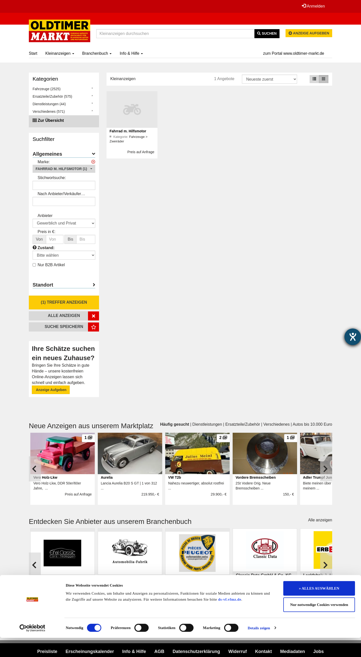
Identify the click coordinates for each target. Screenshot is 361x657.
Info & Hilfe (131, 53)
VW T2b (174, 477)
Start (33, 53)
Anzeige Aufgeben (50, 390)
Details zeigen (259, 647)
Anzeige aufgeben (309, 33)
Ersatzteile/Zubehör (242, 424)
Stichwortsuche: (52, 178)
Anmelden (313, 6)
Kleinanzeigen (59, 53)
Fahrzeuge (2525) (46, 89)
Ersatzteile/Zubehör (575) (52, 96)
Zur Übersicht (51, 120)
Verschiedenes (276, 424)
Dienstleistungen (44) (49, 104)
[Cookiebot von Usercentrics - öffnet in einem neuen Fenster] (32, 647)
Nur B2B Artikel (49, 265)
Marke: (44, 162)
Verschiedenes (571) (49, 112)
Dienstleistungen (207, 424)
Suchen (267, 33)
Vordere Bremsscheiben (256, 477)
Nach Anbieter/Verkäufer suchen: (59, 194)
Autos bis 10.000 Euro (312, 424)
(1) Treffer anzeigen (64, 302)
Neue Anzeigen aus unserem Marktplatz (91, 426)
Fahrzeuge (137, 137)
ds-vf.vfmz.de (229, 619)
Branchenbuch (97, 53)
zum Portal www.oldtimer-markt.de (293, 53)
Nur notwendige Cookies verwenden (319, 624)
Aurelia (107, 477)
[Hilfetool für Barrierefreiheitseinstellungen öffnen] (352, 336)
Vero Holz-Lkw (45, 477)
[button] (64, 169)
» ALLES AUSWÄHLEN (319, 608)
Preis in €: (46, 232)
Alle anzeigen (320, 520)
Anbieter (45, 215)
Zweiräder (117, 141)
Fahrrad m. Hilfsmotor (128, 131)
